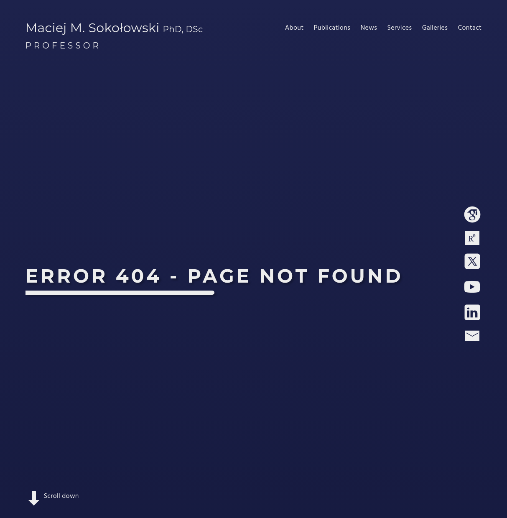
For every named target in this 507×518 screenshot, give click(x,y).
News (368, 28)
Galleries (435, 28)
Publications (332, 28)
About (294, 28)
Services (399, 28)
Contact (470, 28)
